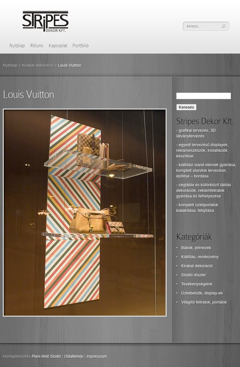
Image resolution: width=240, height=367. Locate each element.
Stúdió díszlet (193, 275)
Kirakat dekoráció (37, 65)
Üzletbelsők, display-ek (202, 293)
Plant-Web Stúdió (46, 356)
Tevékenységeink (196, 284)
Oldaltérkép (73, 356)
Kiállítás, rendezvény (200, 256)
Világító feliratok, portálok (204, 302)
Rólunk (36, 45)
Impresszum (97, 356)
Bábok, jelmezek (196, 247)
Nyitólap (17, 45)
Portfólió (80, 45)
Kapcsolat (58, 45)
